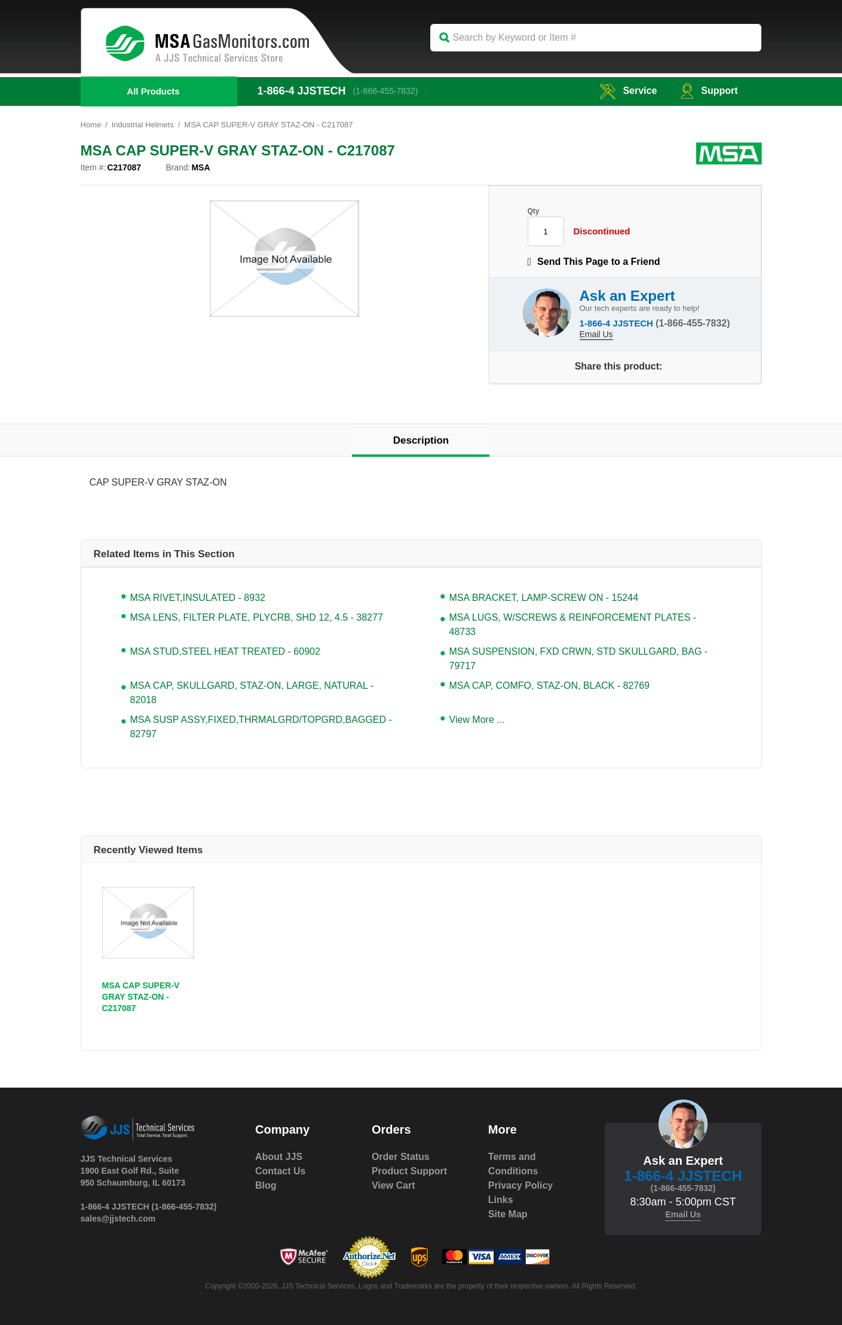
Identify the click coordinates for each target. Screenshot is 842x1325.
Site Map (508, 1214)
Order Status (401, 1157)
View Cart (393, 1185)
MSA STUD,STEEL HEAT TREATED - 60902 (225, 651)
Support (709, 91)
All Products (153, 91)
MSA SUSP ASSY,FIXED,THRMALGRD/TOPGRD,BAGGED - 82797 (261, 727)
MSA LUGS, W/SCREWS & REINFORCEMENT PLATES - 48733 (573, 624)
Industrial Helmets (143, 124)
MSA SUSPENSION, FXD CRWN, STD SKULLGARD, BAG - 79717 (578, 658)
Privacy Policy (520, 1185)
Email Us (596, 334)
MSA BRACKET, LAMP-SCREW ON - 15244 (544, 598)
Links (500, 1200)
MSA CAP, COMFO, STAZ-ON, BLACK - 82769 (549, 685)
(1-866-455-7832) (385, 91)
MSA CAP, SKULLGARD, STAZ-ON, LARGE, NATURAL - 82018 (252, 692)
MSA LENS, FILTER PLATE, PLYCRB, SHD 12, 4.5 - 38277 (256, 617)
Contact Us (280, 1171)
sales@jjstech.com (118, 1218)
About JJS (278, 1157)
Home (91, 124)
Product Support (409, 1171)
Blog (266, 1185)
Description (421, 440)
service (628, 91)
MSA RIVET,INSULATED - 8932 (197, 598)
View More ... (477, 720)
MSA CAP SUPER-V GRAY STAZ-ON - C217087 (141, 997)
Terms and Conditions (513, 1164)
